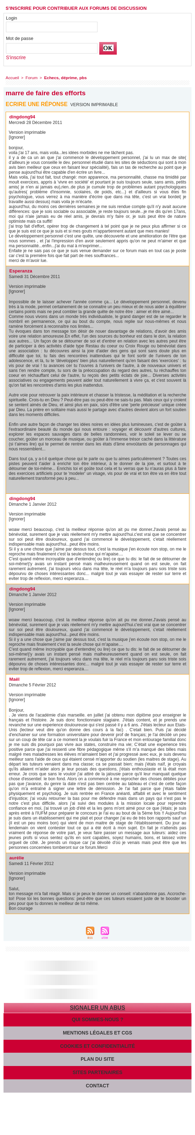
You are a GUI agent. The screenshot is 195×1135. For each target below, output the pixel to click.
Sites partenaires (97, 1070)
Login (11, 18)
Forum (30, 77)
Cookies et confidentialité (97, 1044)
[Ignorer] (17, 136)
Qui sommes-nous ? (97, 1018)
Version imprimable (95, 103)
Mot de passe (19, 38)
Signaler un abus (97, 1007)
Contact (98, 1083)
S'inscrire (15, 57)
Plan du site (97, 1057)
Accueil (12, 77)
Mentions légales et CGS (97, 1031)
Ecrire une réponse (37, 103)
